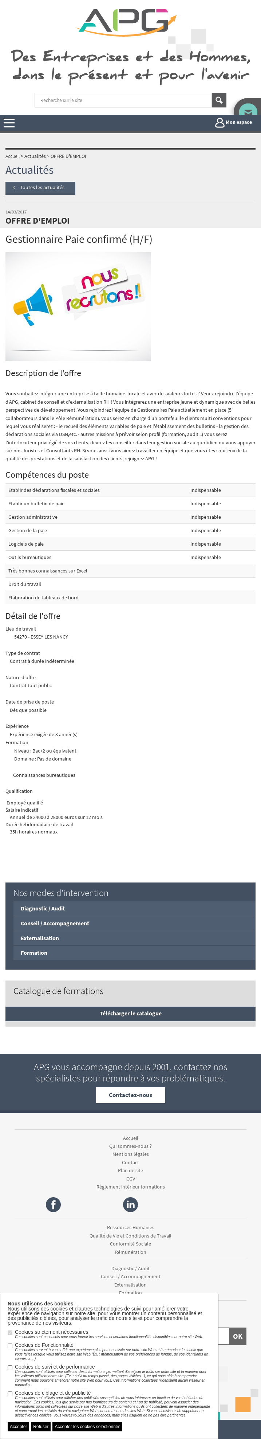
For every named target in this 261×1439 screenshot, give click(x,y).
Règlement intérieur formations (130, 1186)
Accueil (130, 1138)
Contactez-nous (131, 1095)
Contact (130, 1162)
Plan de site (130, 1170)
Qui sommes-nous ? (130, 1146)
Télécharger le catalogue (131, 1013)
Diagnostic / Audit (43, 908)
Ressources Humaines (130, 1227)
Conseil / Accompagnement (55, 923)
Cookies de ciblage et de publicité (113, 1404)
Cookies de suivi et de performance (113, 1375)
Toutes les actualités (42, 187)
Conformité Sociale (130, 1243)
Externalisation (40, 938)
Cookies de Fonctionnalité (113, 1351)
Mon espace (233, 123)
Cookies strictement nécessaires (109, 1334)
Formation (34, 952)
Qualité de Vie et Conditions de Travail (130, 1235)
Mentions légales (130, 1154)
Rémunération (130, 1252)
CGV (130, 1178)
